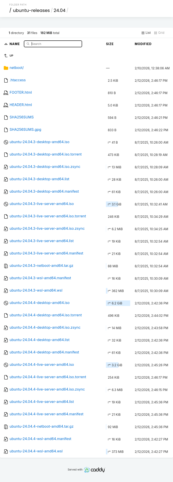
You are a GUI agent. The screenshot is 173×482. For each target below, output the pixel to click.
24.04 (59, 10)
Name (15, 44)
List (146, 33)
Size (110, 44)
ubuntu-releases (31, 10)
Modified (143, 44)
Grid (159, 33)
